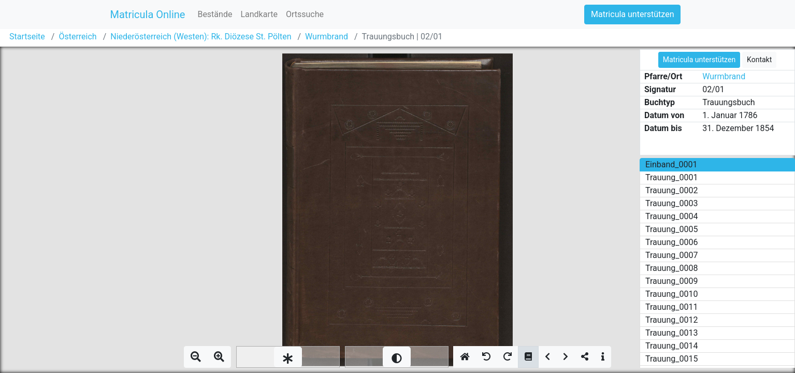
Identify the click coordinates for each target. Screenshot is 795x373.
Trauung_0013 (671, 333)
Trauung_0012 (671, 320)
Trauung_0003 (671, 203)
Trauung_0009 (671, 281)
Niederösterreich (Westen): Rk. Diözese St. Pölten (200, 36)
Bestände (214, 14)
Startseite (27, 36)
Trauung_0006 (671, 242)
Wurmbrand (326, 36)
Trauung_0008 (671, 268)
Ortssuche (305, 14)
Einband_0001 (671, 164)
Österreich (77, 36)
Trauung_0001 (671, 177)
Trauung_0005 (671, 229)
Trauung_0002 (671, 190)
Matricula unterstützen (632, 14)
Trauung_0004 (671, 216)
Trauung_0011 (671, 307)
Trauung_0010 (671, 294)
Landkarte (259, 14)
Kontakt (759, 59)
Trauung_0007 (671, 255)
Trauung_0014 (671, 346)
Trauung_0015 (671, 359)
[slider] (288, 357)
